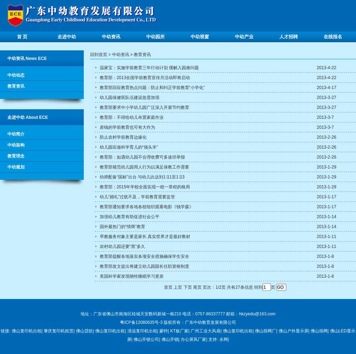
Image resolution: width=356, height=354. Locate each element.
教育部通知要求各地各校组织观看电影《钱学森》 (145, 206)
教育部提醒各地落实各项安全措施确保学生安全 (143, 256)
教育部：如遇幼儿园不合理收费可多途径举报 (141, 157)
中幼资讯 (111, 36)
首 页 (22, 36)
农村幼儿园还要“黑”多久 (121, 246)
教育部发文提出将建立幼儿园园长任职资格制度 (143, 266)
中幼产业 (244, 36)
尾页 (197, 287)
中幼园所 (155, 36)
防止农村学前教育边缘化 (122, 137)
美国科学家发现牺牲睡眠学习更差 (130, 276)
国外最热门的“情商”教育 (121, 226)
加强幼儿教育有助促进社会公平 (128, 216)
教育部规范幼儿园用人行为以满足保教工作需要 (143, 167)
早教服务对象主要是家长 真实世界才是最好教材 (144, 236)
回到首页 (98, 54)
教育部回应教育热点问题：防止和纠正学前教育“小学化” (151, 87)
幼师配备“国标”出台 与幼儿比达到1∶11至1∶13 (141, 177)
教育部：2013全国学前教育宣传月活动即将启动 (144, 77)
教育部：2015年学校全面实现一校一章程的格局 (144, 186)
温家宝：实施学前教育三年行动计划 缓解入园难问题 (148, 67)
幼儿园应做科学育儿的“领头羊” (128, 147)
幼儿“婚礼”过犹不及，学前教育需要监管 (136, 196)
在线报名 (333, 36)
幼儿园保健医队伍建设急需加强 (128, 97)
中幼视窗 (200, 36)
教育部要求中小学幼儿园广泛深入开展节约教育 (143, 107)
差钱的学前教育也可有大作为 (126, 127)
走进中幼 (66, 36)
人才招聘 (288, 36)
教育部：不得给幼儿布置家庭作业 (130, 117)
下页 (188, 287)
